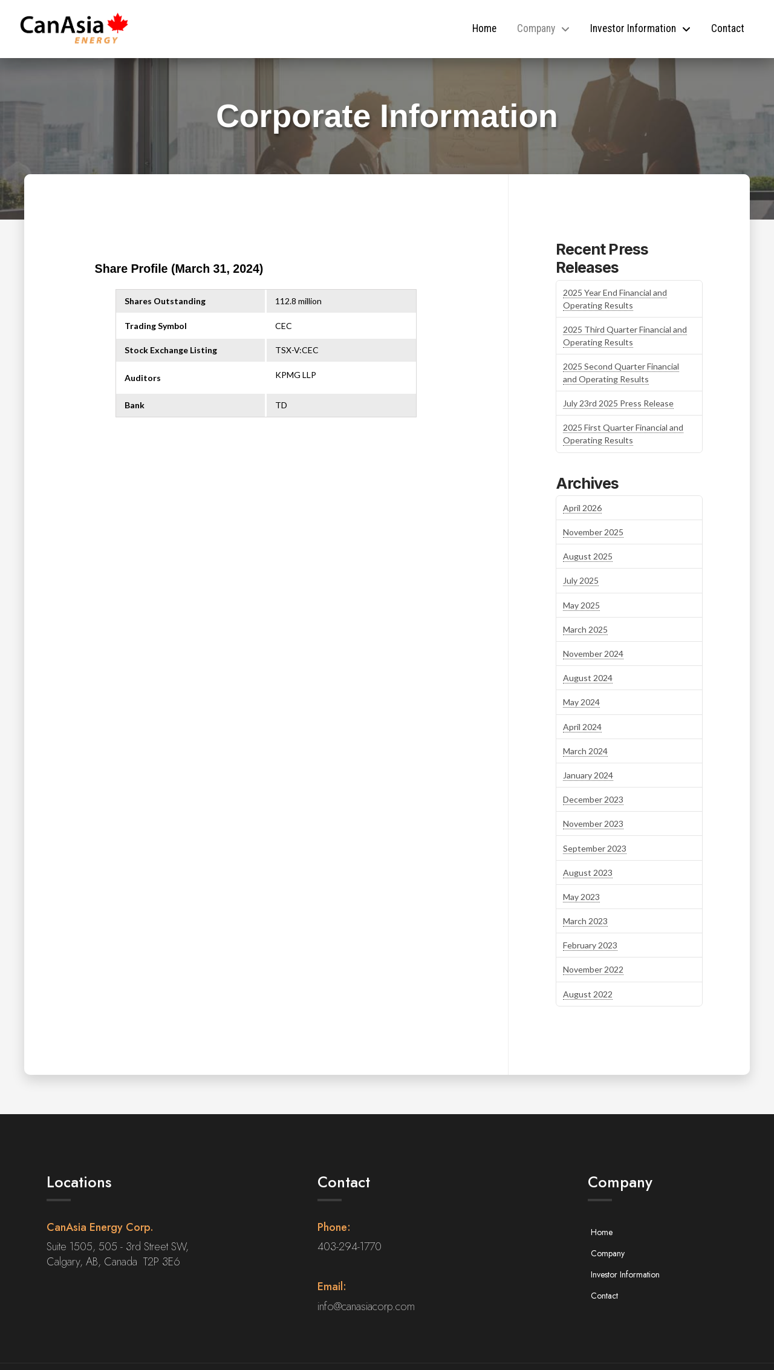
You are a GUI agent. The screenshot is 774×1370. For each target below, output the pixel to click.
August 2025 (588, 556)
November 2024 (593, 653)
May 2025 (581, 605)
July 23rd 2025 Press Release (618, 403)
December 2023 (593, 799)
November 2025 (593, 532)
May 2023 (581, 897)
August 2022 (588, 994)
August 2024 (588, 678)
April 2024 (582, 727)
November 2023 (593, 823)
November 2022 (593, 969)
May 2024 (581, 702)
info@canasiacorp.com (366, 1306)
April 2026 (582, 508)
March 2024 (585, 751)
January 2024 (588, 775)
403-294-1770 (349, 1246)
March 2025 (585, 629)
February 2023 (590, 945)
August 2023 (588, 872)
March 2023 (585, 921)
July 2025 (581, 580)
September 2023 (594, 848)
